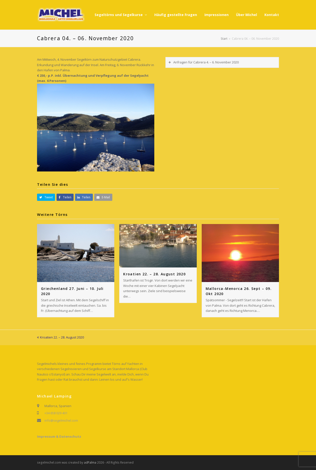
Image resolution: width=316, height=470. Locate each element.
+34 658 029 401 (55, 413)
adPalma (90, 462)
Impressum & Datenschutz (59, 436)
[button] (46, 197)
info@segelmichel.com (61, 420)
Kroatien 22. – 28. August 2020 (154, 274)
